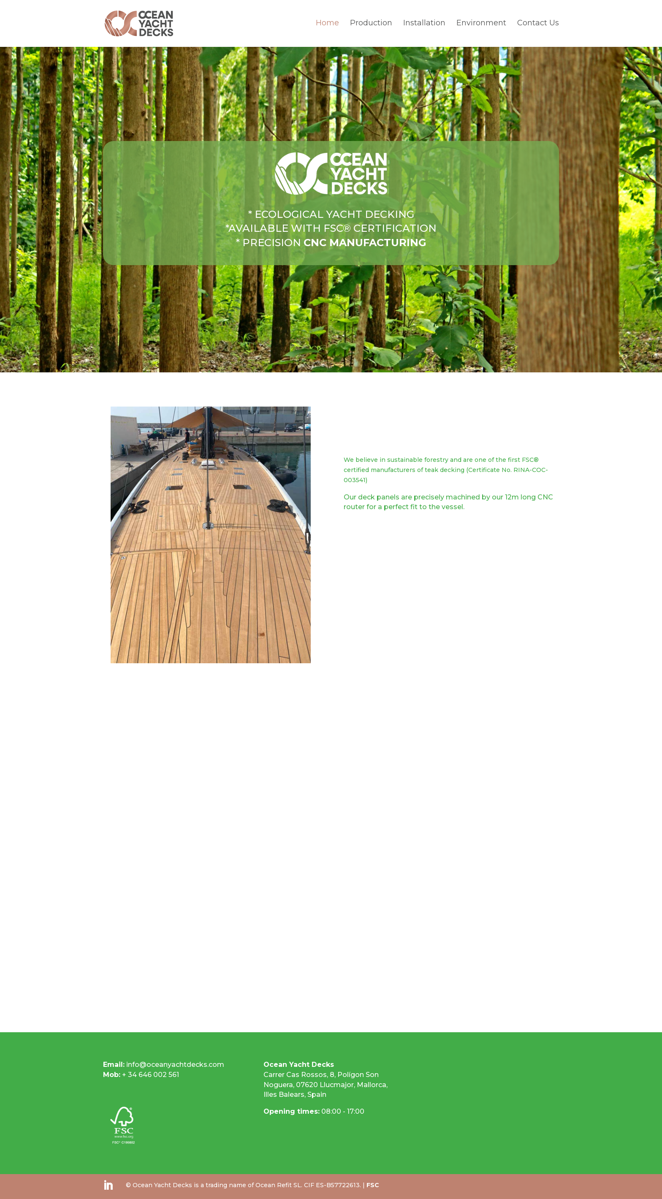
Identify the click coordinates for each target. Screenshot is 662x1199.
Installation (424, 25)
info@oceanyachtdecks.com (175, 1065)
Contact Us (538, 25)
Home (327, 25)
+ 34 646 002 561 (141, 1075)
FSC (372, 1185)
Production (371, 25)
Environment (481, 25)
